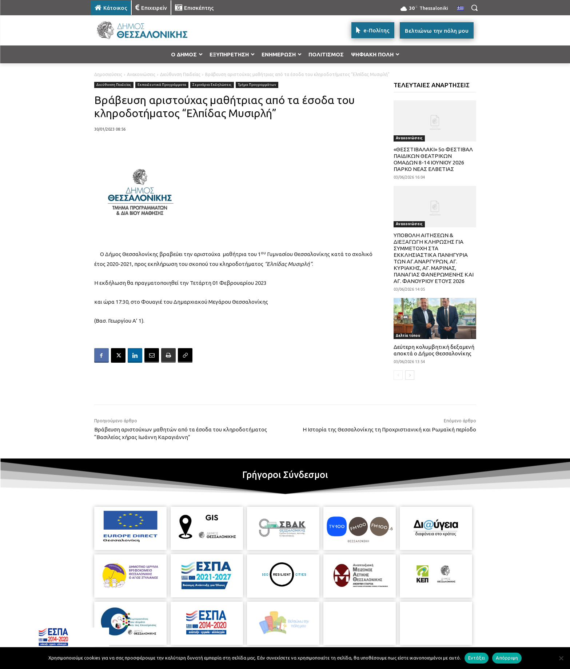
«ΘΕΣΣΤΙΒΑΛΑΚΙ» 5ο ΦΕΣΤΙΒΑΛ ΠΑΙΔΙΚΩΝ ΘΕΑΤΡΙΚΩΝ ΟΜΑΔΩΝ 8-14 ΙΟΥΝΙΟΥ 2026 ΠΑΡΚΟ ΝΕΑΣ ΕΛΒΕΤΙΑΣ (433, 159)
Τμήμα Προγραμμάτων (257, 85)
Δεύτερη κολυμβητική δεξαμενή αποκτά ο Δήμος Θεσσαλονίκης (434, 350)
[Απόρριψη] (561, 658)
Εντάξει (476, 657)
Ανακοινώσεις (141, 74)
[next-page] (409, 375)
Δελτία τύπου (408, 336)
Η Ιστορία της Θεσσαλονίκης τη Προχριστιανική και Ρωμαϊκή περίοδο (389, 429)
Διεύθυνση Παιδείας (180, 74)
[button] (474, 8)
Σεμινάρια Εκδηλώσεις (212, 85)
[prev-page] (398, 375)
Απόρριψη (507, 657)
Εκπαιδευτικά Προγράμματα (161, 85)
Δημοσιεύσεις (108, 74)
